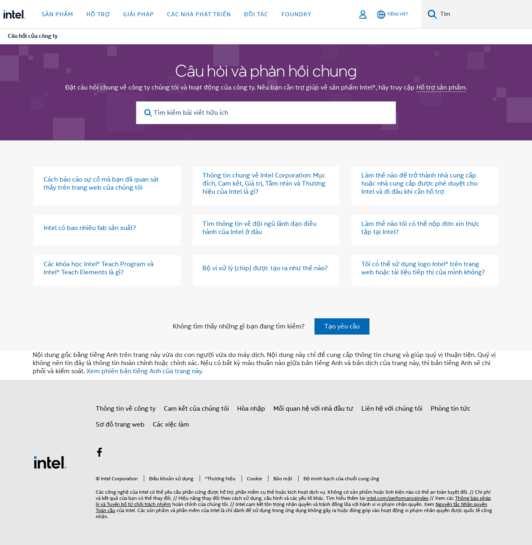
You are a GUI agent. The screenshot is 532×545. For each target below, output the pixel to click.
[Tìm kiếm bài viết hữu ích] (266, 112)
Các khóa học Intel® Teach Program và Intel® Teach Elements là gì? (99, 268)
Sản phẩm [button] (57, 14)
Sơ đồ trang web (120, 424)
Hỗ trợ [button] (98, 14)
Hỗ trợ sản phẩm (441, 87)
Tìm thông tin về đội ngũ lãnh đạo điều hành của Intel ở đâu (259, 228)
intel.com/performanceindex (398, 498)
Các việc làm (171, 424)
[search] (148, 113)
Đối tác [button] (256, 14)
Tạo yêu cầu (342, 326)
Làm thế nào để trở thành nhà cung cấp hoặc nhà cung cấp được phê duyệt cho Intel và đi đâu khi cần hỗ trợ (419, 183)
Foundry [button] (296, 14)
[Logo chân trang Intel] (50, 462)
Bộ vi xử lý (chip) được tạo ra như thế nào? (265, 268)
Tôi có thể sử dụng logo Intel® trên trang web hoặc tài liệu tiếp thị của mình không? (423, 268)
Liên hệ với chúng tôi (391, 409)
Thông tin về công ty (126, 409)
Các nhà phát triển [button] (199, 14)
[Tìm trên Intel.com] (484, 14)
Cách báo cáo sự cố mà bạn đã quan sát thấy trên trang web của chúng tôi (101, 183)
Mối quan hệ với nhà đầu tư (313, 409)
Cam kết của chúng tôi (196, 409)
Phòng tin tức (450, 409)
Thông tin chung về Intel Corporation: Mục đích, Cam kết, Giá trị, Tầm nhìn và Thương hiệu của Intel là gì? (263, 183)
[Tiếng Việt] (392, 14)
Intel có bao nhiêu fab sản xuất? (90, 228)
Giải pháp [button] (138, 14)
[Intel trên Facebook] (99, 454)
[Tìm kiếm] (432, 14)
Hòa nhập (251, 409)
